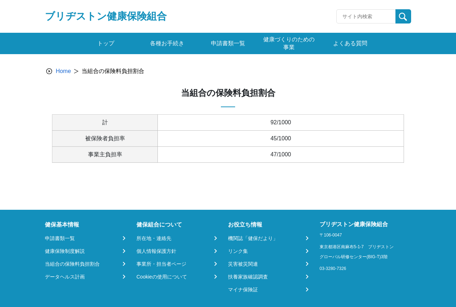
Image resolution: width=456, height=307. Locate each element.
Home (63, 71)
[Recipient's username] (366, 16)
